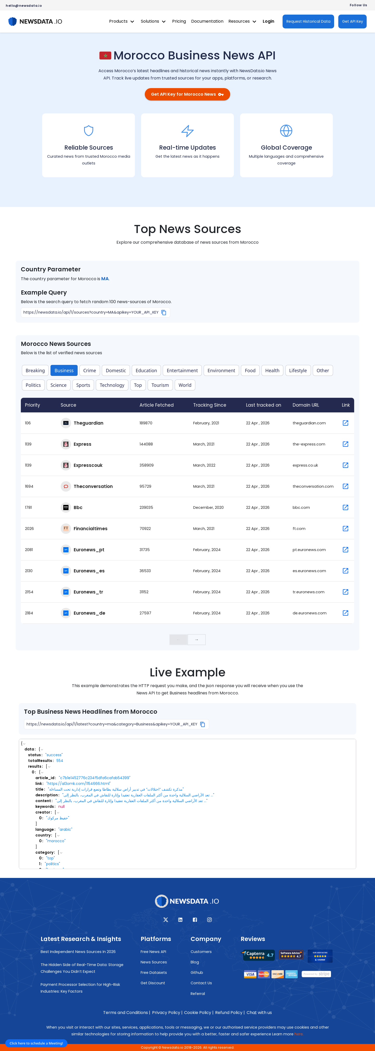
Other (323, 370)
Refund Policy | (230, 1013)
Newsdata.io (172, 1047)
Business (64, 370)
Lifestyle (298, 370)
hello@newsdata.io (24, 5)
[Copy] (164, 312)
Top (138, 385)
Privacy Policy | (167, 1013)
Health (272, 370)
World (185, 385)
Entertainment (182, 370)
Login (268, 21)
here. (299, 1034)
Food (250, 370)
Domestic (116, 370)
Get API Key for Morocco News (187, 94)
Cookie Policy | (199, 1013)
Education (146, 370)
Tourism (160, 385)
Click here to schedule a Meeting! (36, 1043)
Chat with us (259, 1013)
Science (59, 385)
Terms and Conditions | (126, 1013)
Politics (33, 385)
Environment (221, 370)
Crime (89, 370)
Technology (112, 385)
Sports (83, 385)
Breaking (35, 370)
